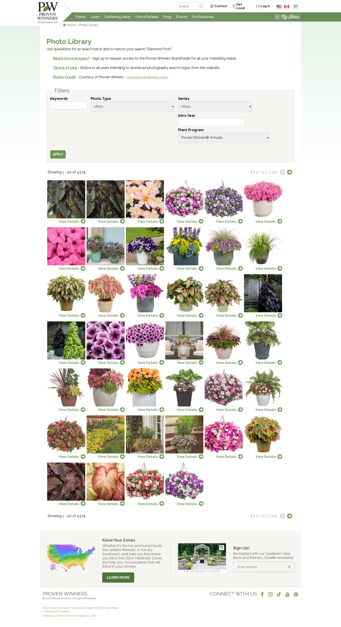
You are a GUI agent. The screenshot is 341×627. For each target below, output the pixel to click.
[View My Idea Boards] (287, 17)
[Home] (48, 13)
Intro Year (186, 116)
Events (181, 17)
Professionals (203, 17)
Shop (167, 17)
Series (183, 99)
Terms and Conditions (57, 611)
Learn (95, 17)
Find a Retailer (147, 17)
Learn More (118, 577)
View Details (69, 221)
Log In (265, 6)
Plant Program (191, 130)
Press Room (65, 615)
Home (71, 25)
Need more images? (71, 58)
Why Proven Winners (55, 607)
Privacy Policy (110, 607)
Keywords (59, 99)
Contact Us (49, 615)
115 (274, 172)
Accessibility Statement (85, 607)
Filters (62, 90)
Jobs (93, 615)
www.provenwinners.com (147, 77)
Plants (80, 17)
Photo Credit (64, 77)
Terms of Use (65, 68)
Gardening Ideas (117, 17)
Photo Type (101, 99)
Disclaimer (81, 615)
